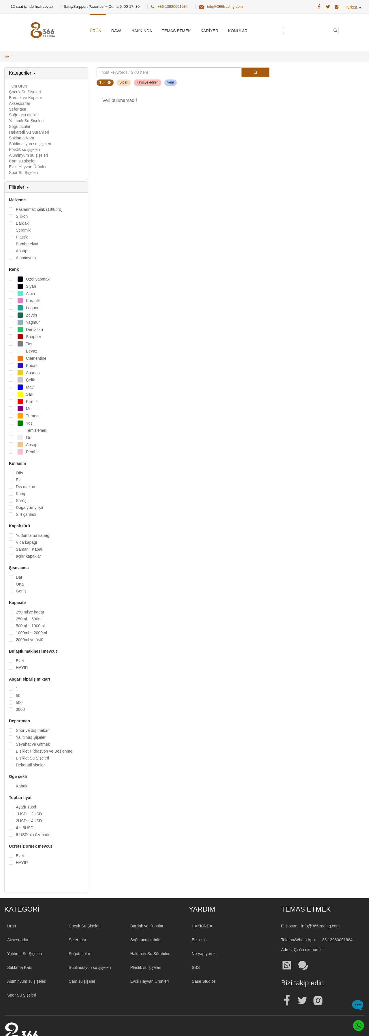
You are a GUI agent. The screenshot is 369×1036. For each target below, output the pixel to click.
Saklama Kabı (21, 138)
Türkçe (353, 7)
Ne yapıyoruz (203, 953)
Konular (238, 31)
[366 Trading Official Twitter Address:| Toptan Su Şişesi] (327, 6)
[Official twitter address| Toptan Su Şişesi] (302, 1001)
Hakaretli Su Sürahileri (29, 132)
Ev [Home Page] (6, 56)
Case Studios (204, 981)
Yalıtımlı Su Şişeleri (26, 120)
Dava (116, 31)
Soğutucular (20, 126)
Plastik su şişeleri (24, 149)
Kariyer (209, 31)
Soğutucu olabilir (24, 115)
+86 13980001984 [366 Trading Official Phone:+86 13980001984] (172, 6)
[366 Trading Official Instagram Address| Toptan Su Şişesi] (336, 6)
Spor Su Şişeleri (23, 172)
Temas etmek (176, 31)
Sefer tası (17, 109)
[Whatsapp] (357, 1024)
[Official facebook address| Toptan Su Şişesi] (287, 1001)
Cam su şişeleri (23, 161)
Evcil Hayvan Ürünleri (28, 166)
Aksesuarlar (19, 103)
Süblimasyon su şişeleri (30, 143)
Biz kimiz (200, 939)
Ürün (95, 31)
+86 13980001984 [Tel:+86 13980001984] (336, 939)
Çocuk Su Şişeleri (25, 92)
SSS (196, 967)
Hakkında (141, 31)
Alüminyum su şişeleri (28, 155)
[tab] (46, 73)
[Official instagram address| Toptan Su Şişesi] (318, 1001)
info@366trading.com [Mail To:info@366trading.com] (320, 926)
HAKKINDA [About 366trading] (202, 926)
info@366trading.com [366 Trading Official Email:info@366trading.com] (225, 6)
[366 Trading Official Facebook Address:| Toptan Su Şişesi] (319, 6)
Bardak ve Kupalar (25, 97)
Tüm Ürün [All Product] (18, 86)
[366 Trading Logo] (42, 30)
